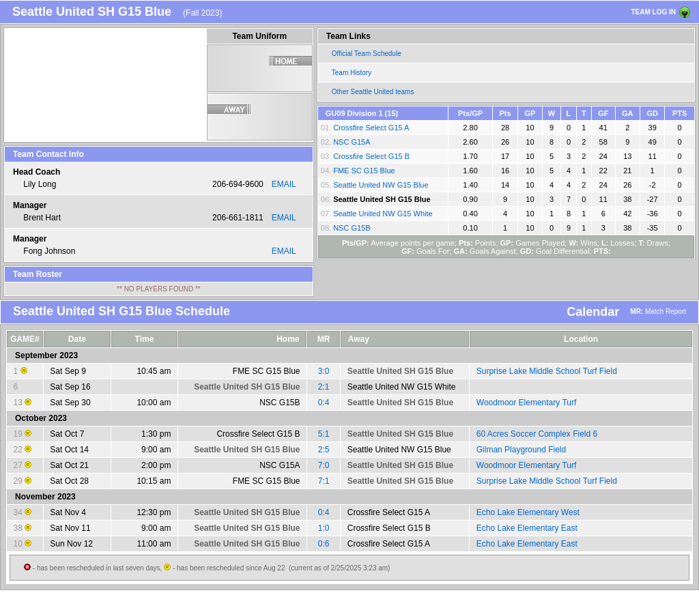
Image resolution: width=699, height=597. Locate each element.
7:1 (324, 481)
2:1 (324, 387)
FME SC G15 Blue (364, 170)
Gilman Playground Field (521, 449)
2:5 (324, 449)
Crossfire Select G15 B (371, 156)
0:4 (324, 402)
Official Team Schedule (366, 53)
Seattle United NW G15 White (383, 213)
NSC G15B (351, 228)
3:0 (324, 371)
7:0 (324, 465)
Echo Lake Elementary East (526, 528)
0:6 (324, 544)
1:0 (324, 528)
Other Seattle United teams (373, 92)
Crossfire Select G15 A (371, 127)
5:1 (324, 434)
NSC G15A (351, 142)
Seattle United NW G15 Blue (380, 185)
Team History (351, 72)
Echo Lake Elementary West (528, 512)
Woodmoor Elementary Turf (526, 402)
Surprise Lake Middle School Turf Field (546, 371)
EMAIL (284, 184)
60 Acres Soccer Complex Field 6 (536, 434)
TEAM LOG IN (653, 12)
